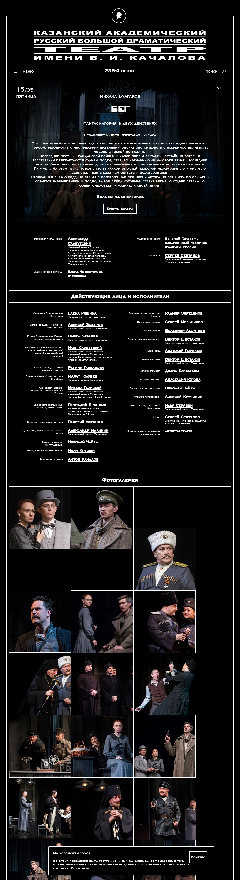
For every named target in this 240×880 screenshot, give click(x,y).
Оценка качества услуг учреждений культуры (41, 855)
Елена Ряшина (80, 308)
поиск (214, 71)
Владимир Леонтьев (183, 324)
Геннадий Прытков (85, 396)
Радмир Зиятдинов (182, 308)
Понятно (199, 857)
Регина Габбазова (84, 360)
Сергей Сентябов (180, 255)
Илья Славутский (83, 341)
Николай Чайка (81, 432)
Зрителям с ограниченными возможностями (41, 861)
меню (26, 71)
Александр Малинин (86, 421)
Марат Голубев (81, 369)
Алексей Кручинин (181, 387)
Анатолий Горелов (181, 343)
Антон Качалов (81, 448)
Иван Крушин (80, 440)
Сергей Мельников (182, 316)
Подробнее (80, 868)
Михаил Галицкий (83, 380)
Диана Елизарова (180, 363)
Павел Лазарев (81, 330)
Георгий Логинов (83, 413)
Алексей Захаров (83, 319)
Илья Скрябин (177, 395)
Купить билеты (120, 209)
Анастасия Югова (181, 371)
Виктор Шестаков (181, 332)
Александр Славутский (88, 239)
